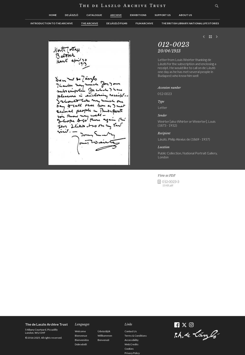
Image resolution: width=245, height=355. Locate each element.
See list (210, 37)
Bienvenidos (82, 340)
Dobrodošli (81, 344)
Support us (163, 15)
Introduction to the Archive (51, 23)
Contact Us (131, 331)
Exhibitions (138, 15)
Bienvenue (81, 335)
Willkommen (105, 335)
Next (217, 37)
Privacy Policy (132, 353)
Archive (116, 15)
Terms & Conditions (136, 335)
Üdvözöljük (104, 331)
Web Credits (131, 344)
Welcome (80, 331)
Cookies (129, 348)
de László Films (116, 23)
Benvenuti (103, 340)
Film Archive (144, 23)
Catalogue (94, 15)
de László (71, 15)
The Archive (89, 23)
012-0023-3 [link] (170, 183)
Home (53, 15)
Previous (204, 37)
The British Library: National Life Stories (190, 23)
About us (185, 15)
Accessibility (131, 340)
